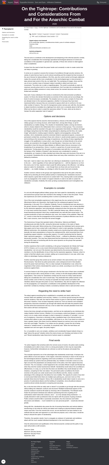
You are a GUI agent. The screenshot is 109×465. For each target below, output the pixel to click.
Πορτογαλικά (64, 34)
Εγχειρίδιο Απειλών (55, 445)
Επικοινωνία (34, 449)
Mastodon (34, 462)
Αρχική (33, 443)
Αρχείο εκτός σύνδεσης (37, 456)
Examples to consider (8, 35)
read (36, 36)
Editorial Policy (35, 451)
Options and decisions (8, 32)
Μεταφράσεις (35, 453)
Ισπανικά (52, 34)
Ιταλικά (58, 34)
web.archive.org (33, 53)
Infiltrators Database (55, 449)
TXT (57, 36)
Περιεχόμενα (8, 29)
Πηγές (36, 27)
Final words (5, 41)
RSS (32, 460)
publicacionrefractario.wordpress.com (40, 47)
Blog (32, 445)
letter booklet (51, 36)
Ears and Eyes (54, 447)
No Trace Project (28, 27)
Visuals (33, 454)
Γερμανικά (46, 34)
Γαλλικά (39, 34)
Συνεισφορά (69, 445)
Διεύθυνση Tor (35, 458)
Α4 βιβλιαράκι (42, 36)
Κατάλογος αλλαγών (37, 447)
